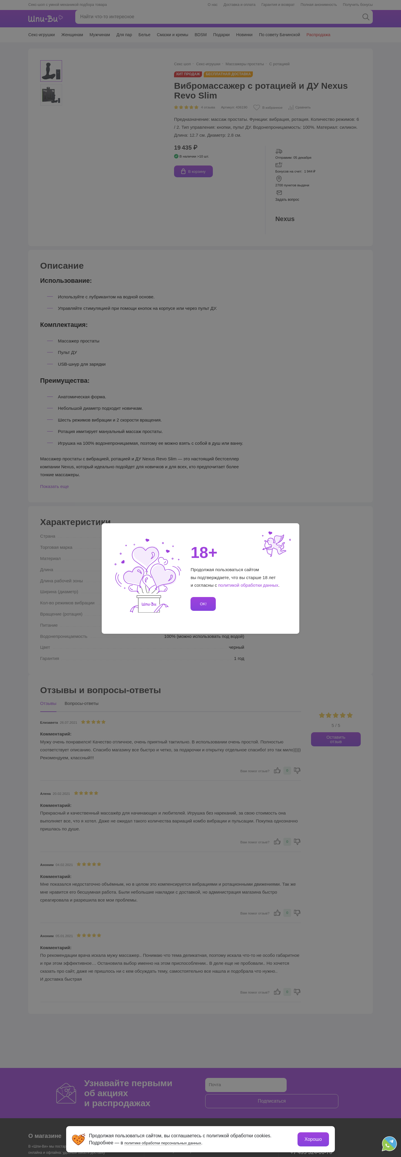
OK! (202, 603)
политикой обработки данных (248, 585)
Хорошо (312, 1138)
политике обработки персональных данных (173, 1141)
